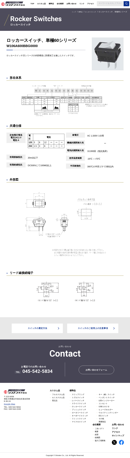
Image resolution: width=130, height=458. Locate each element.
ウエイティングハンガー (108, 412)
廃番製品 (102, 422)
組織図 (97, 437)
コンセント (103, 403)
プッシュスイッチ (79, 409)
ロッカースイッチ (79, 406)
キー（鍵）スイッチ (107, 394)
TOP (32, 4)
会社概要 (97, 424)
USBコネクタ (104, 406)
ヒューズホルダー (106, 409)
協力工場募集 (100, 440)
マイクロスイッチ (79, 422)
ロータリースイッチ (80, 412)
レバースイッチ (78, 400)
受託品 (54, 400)
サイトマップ (118, 435)
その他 (101, 418)
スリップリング (78, 394)
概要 (96, 431)
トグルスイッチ (78, 397)
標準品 (73, 390)
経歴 (96, 434)
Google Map (9, 404)
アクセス (90, 4)
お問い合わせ (71, 4)
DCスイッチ (103, 415)
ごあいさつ (99, 428)
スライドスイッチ (79, 403)
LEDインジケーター (107, 400)
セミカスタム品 (58, 397)
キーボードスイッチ (80, 415)
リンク (81, 4)
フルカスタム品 (58, 394)
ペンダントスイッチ (107, 397)
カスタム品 (55, 390)
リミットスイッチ (79, 418)
